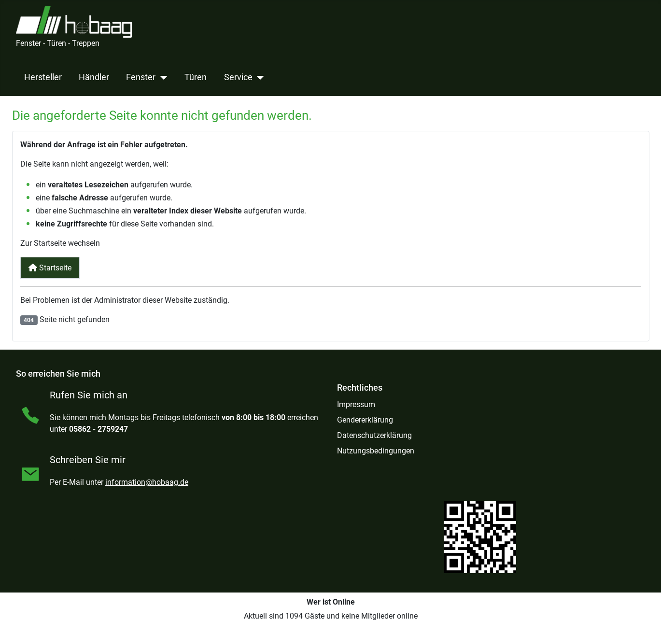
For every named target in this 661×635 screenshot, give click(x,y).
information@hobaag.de (146, 482)
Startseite (49, 267)
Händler (94, 77)
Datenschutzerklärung (374, 435)
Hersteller (43, 77)
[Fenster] (161, 77)
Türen (195, 77)
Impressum (356, 404)
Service (238, 77)
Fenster (140, 77)
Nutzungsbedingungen (375, 450)
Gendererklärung (365, 419)
